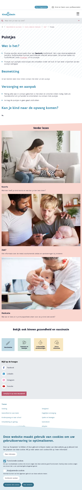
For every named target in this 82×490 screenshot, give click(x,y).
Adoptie (44, 426)
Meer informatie (10, 456)
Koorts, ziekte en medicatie (32, 27)
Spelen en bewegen (48, 417)
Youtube (7, 386)
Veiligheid (45, 409)
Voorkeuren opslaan (11, 480)
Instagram (8, 380)
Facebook (8, 368)
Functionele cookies (15, 462)
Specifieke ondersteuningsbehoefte (13, 426)
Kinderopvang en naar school (11, 417)
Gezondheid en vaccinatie (13, 27)
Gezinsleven (46, 422)
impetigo (23, 57)
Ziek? (45, 27)
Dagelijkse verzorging (49, 413)
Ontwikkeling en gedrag (10, 422)
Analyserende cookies (15, 472)
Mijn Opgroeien (41, 7)
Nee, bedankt (28, 486)
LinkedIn (7, 374)
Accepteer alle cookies (12, 486)
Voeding (4, 409)
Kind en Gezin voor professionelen (66, 7)
